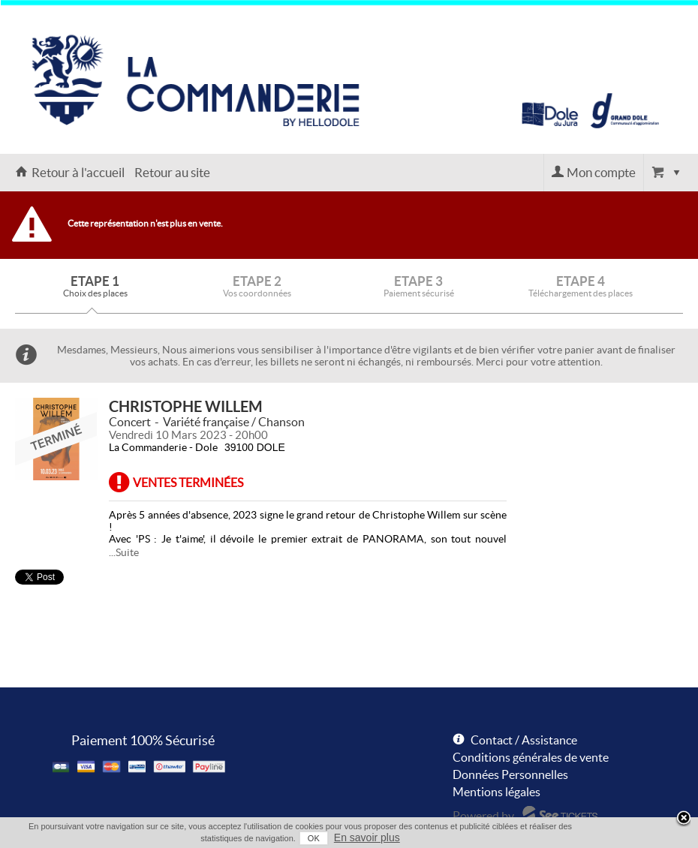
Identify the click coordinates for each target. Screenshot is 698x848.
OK (314, 838)
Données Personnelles (510, 774)
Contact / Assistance (524, 740)
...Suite (124, 552)
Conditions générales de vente (531, 757)
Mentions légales (496, 791)
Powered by (483, 815)
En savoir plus (367, 837)
